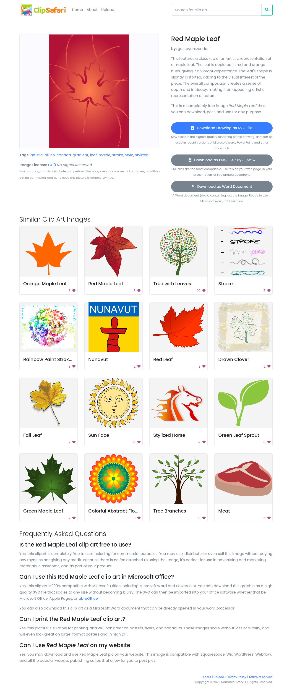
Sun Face (98, 435)
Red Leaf (163, 359)
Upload (107, 9)
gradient (80, 155)
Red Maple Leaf (105, 283)
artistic (36, 155)
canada (64, 155)
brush (49, 155)
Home (77, 9)
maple (104, 155)
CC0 (52, 164)
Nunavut (98, 359)
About (92, 9)
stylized (142, 155)
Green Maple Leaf (43, 511)
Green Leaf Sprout (238, 435)
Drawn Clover (233, 359)
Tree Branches (169, 511)
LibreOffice (88, 598)
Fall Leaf (32, 435)
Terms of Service (261, 677)
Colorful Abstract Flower (115, 511)
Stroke (225, 283)
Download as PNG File (222, 160)
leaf (93, 155)
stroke (117, 155)
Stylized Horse (169, 435)
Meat (224, 511)
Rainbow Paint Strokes (48, 359)
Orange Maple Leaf (45, 283)
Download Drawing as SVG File (221, 128)
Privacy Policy (236, 677)
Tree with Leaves (172, 283)
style (129, 155)
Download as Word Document (222, 186)
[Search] (216, 10)
